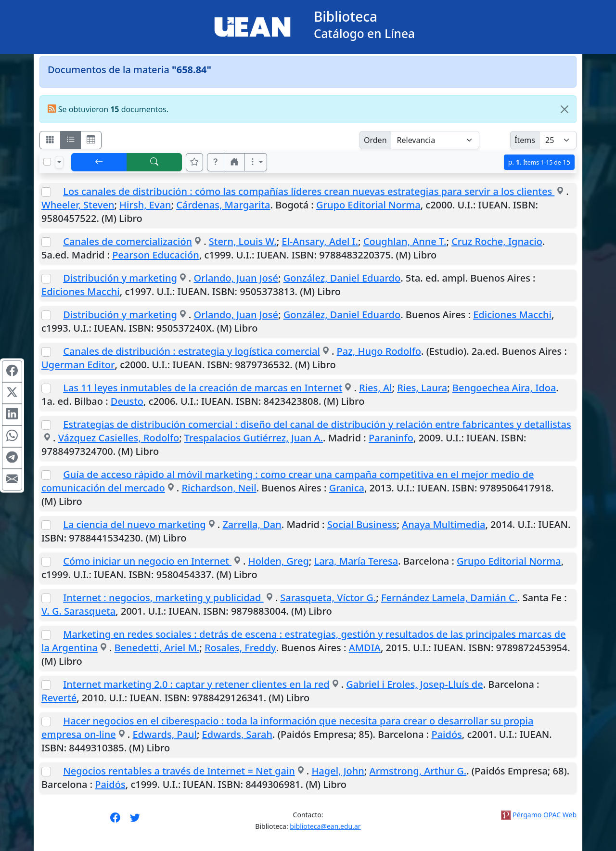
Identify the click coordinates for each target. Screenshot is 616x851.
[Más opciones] (255, 162)
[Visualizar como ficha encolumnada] (70, 140)
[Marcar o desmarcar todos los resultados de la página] (47, 162)
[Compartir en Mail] (12, 480)
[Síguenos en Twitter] (135, 820)
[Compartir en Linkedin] (12, 415)
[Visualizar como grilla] (91, 140)
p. (539, 162)
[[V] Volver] (99, 162)
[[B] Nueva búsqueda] (154, 162)
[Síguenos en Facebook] (115, 820)
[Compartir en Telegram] (12, 458)
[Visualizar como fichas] (50, 140)
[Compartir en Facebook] (12, 372)
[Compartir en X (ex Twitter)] (12, 393)
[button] (215, 162)
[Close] (564, 109)
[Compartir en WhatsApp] (12, 437)
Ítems (524, 140)
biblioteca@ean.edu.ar (325, 826)
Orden (375, 140)
